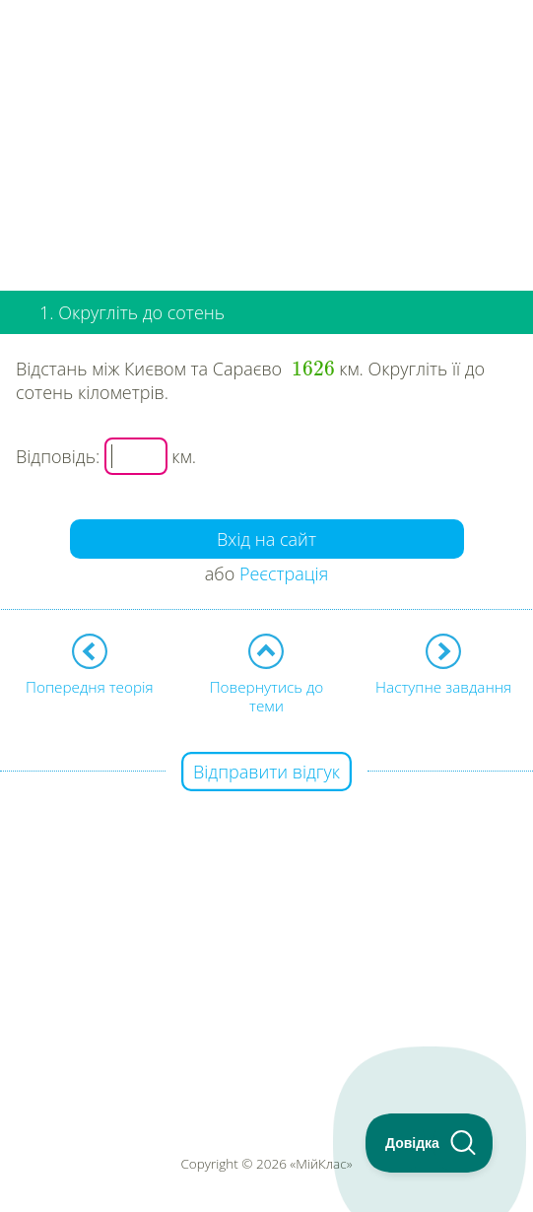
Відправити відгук (266, 771)
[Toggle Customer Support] (430, 1143)
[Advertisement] (266, 138)
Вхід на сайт (266, 539)
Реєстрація (283, 573)
